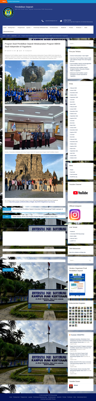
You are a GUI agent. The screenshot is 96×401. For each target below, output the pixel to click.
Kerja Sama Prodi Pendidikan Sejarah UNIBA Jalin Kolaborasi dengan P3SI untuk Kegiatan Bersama (80, 59)
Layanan (28, 27)
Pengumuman (21, 27)
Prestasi (71, 27)
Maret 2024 (72, 125)
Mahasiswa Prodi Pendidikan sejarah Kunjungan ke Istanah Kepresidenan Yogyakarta (78, 74)
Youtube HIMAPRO (77, 335)
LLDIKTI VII (73, 240)
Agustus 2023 (73, 132)
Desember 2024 (74, 111)
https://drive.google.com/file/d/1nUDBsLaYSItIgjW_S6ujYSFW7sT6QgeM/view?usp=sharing (32, 201)
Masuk (71, 169)
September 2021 (74, 151)
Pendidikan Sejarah (24, 7)
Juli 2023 (72, 134)
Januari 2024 (73, 127)
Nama (4, 248)
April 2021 (72, 153)
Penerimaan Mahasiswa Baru (41, 27)
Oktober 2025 (73, 95)
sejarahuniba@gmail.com (51, 20)
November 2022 (74, 141)
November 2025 (74, 92)
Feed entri (72, 172)
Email (4, 253)
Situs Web (5, 258)
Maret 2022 (72, 148)
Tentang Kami (11, 27)
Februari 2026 (73, 88)
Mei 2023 (72, 137)
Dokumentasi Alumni (8, 31)
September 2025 (74, 97)
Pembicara (78, 27)
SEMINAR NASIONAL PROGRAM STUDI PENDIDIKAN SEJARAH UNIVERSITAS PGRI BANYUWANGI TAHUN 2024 (81, 341)
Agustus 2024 (73, 118)
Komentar (5, 230)
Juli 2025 (72, 99)
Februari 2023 (73, 139)
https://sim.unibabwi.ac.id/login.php (77, 252)
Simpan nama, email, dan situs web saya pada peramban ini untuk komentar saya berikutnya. (26, 264)
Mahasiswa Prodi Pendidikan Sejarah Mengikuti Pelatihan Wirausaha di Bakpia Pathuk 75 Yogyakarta (79, 69)
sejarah (20, 50)
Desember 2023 (74, 130)
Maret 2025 (72, 104)
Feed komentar (73, 174)
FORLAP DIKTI (73, 238)
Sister (85, 27)
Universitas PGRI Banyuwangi (77, 233)
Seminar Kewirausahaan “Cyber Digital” (79, 55)
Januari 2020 (73, 155)
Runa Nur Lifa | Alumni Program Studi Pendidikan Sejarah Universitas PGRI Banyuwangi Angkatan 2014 (79, 355)
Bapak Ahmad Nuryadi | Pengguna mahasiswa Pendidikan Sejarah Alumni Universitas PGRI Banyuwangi (81, 348)
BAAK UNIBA (73, 236)
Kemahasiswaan (54, 27)
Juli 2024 (72, 120)
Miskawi (76, 385)
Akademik (63, 27)
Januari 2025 (73, 109)
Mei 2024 (72, 123)
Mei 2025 (72, 102)
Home (4, 27)
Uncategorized (28, 50)
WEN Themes (52, 399)
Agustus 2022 (73, 146)
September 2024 (74, 116)
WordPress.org (73, 176)
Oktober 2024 (73, 113)
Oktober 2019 (73, 158)
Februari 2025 (73, 106)
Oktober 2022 (73, 144)
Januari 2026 (73, 90)
